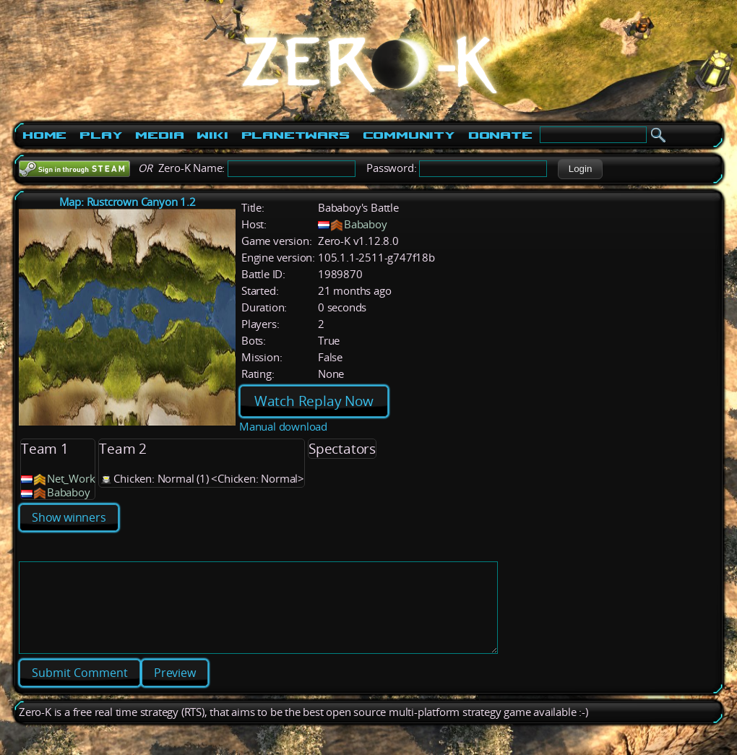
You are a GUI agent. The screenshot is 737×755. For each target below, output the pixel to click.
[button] (580, 169)
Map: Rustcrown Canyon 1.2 (127, 202)
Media (159, 135)
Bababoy (365, 224)
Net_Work (71, 479)
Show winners (69, 517)
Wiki (212, 135)
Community (409, 135)
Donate (500, 135)
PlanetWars (295, 135)
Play (100, 135)
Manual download (283, 426)
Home (44, 135)
